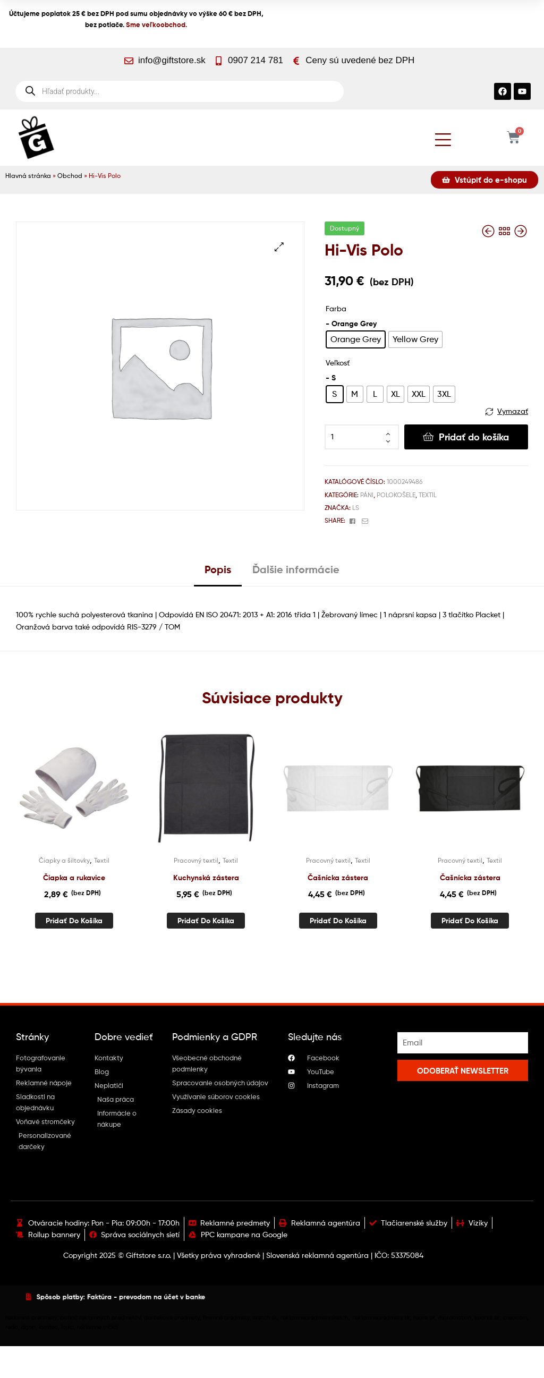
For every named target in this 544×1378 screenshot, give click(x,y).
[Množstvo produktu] (362, 437)
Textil (428, 495)
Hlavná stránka (28, 176)
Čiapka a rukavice (74, 877)
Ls (355, 508)
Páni (366, 495)
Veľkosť (338, 362)
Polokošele (396, 495)
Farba (336, 308)
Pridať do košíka (474, 437)
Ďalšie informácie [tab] (295, 569)
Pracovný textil (196, 860)
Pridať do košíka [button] (74, 920)
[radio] (356, 339)
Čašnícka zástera (338, 877)
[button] (279, 247)
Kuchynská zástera (206, 877)
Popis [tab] (218, 569)
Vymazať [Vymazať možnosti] (512, 410)
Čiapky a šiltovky (64, 860)
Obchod (69, 176)
